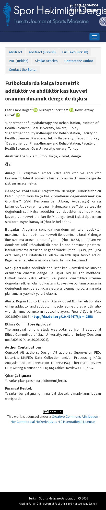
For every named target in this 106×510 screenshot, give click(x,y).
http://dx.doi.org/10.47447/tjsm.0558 (62, 316)
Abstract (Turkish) (42, 52)
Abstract (15, 52)
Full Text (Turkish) (75, 52)
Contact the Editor (23, 69)
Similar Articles (46, 60)
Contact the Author (78, 60)
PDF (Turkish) (18, 60)
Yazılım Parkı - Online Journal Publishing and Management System (58, 503)
